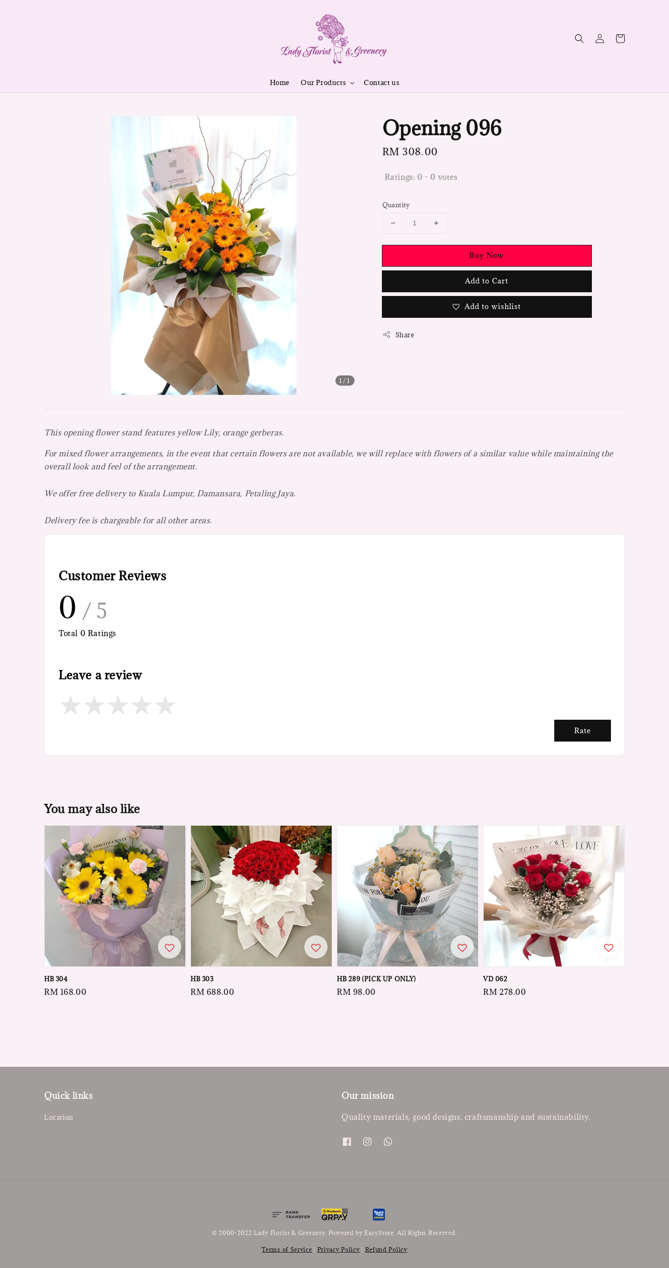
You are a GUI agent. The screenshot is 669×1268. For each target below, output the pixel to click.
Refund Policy (386, 1249)
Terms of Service (287, 1249)
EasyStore (379, 1232)
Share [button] (398, 334)
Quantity (396, 205)
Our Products (323, 83)
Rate (582, 730)
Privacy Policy (338, 1249)
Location (58, 1117)
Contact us (381, 82)
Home (279, 82)
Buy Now (486, 255)
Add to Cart (486, 280)
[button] (579, 38)
